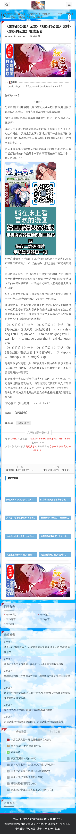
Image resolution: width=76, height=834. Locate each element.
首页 (23, 13)
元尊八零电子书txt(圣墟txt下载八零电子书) (33, 763)
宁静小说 (11, 613)
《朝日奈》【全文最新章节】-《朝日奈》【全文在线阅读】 (32, 470)
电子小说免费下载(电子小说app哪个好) (31, 769)
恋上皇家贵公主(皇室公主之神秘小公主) (32, 788)
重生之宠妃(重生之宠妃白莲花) (27, 776)
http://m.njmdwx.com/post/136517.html (50, 438)
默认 (35, 36)
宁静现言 (11, 618)
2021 (9, 36)
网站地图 (30, 828)
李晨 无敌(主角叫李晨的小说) (26, 744)
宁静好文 (45, 613)
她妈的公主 (23, 423)
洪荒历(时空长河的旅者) (23, 757)
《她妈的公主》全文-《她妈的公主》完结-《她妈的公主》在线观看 (38, 15)
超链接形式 (31, 446)
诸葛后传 (15, 750)
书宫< (16, 819)
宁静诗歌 (11, 623)
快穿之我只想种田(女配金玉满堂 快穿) (31, 738)
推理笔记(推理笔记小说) (23, 782)
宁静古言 (33, 13)
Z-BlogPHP (48, 828)
